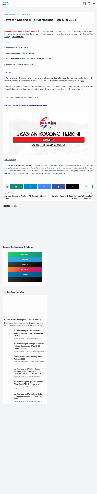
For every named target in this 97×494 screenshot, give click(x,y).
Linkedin (25, 322)
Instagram (24, 317)
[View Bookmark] (83, 3)
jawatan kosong (48, 47)
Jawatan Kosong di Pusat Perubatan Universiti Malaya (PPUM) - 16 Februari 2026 (28, 391)
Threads (25, 312)
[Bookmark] (8, 230)
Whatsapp (24, 302)
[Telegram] (31, 229)
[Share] (86, 229)
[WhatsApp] (17, 229)
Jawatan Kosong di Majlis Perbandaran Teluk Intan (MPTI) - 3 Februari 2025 (30, 449)
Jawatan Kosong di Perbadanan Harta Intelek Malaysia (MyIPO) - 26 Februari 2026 (29, 463)
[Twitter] (72, 229)
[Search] (88, 3)
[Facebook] (58, 229)
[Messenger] (45, 229)
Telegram (25, 307)
